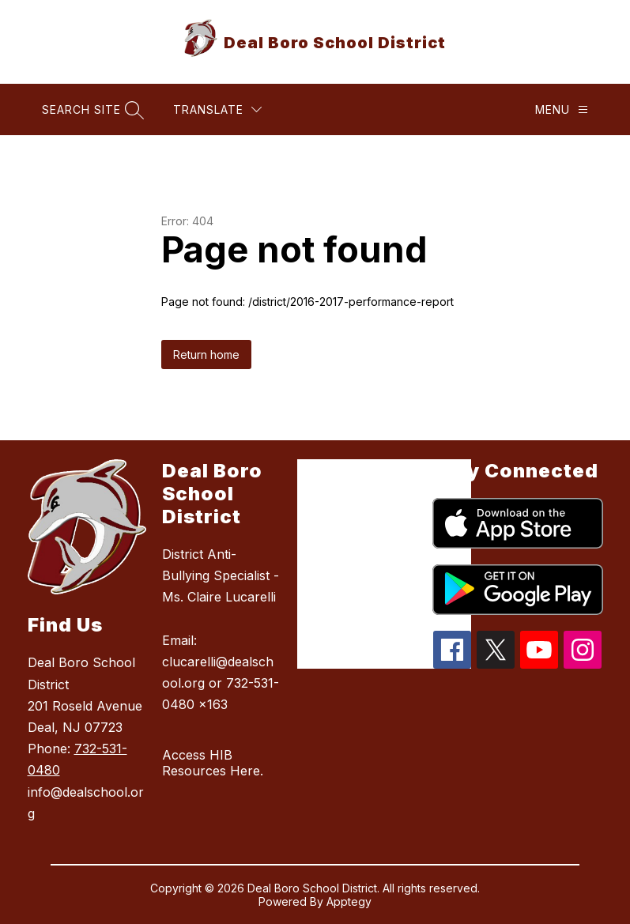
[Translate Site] (217, 109)
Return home (206, 354)
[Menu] (561, 109)
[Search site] (91, 109)
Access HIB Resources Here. (212, 763)
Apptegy (349, 901)
